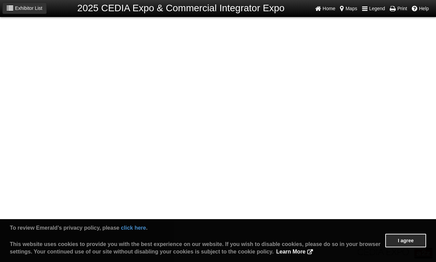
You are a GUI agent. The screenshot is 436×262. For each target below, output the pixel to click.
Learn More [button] (291, 252)
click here (133, 228)
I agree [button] (406, 240)
